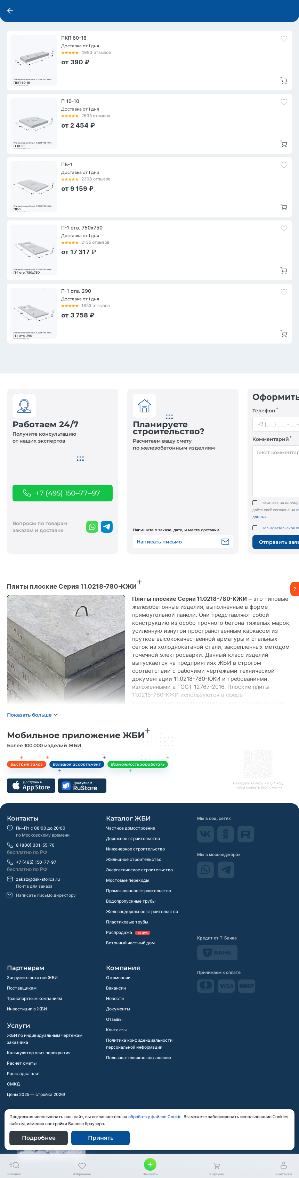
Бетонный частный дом (130, 942)
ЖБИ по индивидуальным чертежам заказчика (44, 1039)
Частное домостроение (130, 828)
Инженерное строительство (135, 849)
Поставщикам (22, 988)
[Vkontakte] (206, 840)
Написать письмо (183, 542)
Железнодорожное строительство (142, 911)
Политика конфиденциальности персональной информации (139, 1044)
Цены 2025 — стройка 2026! (36, 1094)
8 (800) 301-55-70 (35, 845)
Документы (118, 1008)
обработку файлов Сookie (154, 1116)
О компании (118, 977)
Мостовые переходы (127, 880)
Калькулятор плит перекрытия (39, 1052)
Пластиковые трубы (127, 922)
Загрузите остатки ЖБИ (32, 977)
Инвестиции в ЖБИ (27, 1008)
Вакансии (116, 988)
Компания (123, 968)
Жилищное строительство (133, 859)
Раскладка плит (23, 1073)
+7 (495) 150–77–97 (67, 493)
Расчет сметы (22, 1063)
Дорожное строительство (133, 838)
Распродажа (128, 932)
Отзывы (114, 1019)
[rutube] (245, 840)
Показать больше (29, 715)
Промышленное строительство (138, 890)
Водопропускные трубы (130, 901)
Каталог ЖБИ (128, 818)
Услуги (18, 1025)
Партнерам (26, 968)
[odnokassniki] (226, 840)
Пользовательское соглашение (138, 1057)
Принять (100, 1138)
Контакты (23, 818)
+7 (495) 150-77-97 (36, 862)
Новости (115, 998)
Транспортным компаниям (34, 998)
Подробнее (39, 1138)
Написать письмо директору (46, 895)
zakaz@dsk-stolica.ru (38, 879)
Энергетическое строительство (139, 869)
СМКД (13, 1084)
